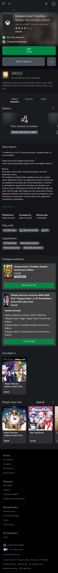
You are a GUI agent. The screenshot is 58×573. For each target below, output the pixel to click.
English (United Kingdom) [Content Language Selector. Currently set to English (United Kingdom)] (15, 545)
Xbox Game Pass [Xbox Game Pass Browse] (8, 468)
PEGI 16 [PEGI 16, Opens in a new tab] (16, 73)
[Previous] (47, 108)
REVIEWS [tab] (29, 99)
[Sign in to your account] (53, 3)
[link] (14, 376)
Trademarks (45, 560)
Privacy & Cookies (23, 560)
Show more (8, 206)
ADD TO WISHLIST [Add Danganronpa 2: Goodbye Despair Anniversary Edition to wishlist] (23, 61)
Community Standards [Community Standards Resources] (10, 494)
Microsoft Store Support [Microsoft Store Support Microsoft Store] (11, 516)
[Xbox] (7, 9)
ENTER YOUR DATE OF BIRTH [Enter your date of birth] (24, 132)
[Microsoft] (29, 2)
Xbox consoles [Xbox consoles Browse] (8, 459)
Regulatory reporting (10, 568)
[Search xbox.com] (9, 3)
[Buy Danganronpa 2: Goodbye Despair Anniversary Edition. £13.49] (29, 50)
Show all (40, 401)
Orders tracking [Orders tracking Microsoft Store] (8, 524)
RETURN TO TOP (29, 285)
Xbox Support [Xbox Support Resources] (7, 485)
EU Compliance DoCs (36, 564)
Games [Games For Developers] (5, 537)
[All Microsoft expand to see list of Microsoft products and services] (3, 3)
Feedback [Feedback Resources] (6, 490)
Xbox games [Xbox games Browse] (7, 464)
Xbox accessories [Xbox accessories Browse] (9, 473)
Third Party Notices (9, 564)
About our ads (22, 564)
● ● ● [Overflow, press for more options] (51, 61)
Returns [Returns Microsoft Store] (6, 520)
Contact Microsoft (9, 560)
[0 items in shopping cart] (47, 3)
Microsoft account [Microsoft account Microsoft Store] (9, 511)
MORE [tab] (43, 99)
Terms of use (35, 560)
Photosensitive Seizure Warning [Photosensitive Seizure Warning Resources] (13, 498)
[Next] (53, 108)
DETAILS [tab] (14, 99)
